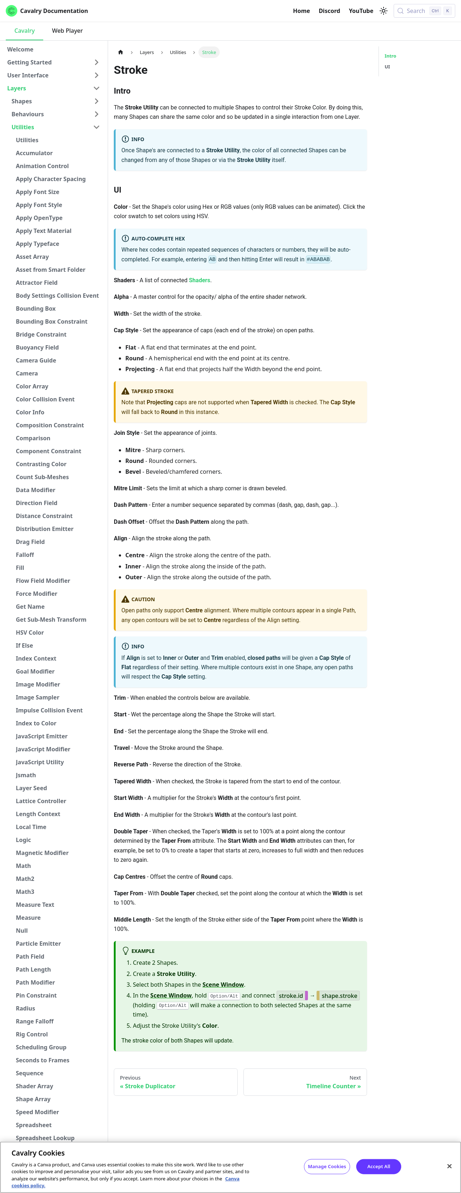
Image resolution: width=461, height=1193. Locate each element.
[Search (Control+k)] (424, 11)
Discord (329, 11)
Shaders (199, 280)
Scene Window (223, 985)
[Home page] (120, 52)
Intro (390, 56)
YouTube (361, 11)
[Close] (449, 1166)
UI (387, 66)
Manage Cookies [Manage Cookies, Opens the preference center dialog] (327, 1166)
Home (301, 11)
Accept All (378, 1166)
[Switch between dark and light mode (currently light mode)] (383, 11)
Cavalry (24, 31)
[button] (53, 62)
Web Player (67, 31)
